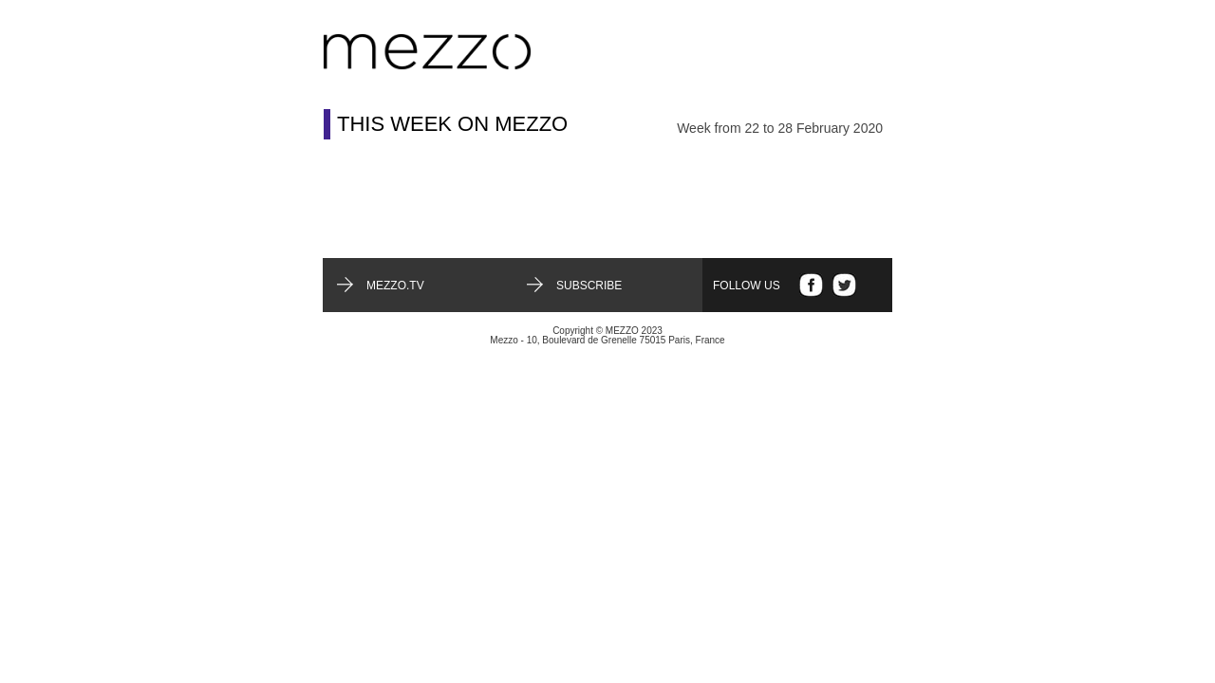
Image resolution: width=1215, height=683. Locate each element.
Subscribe (589, 285)
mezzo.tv (395, 285)
